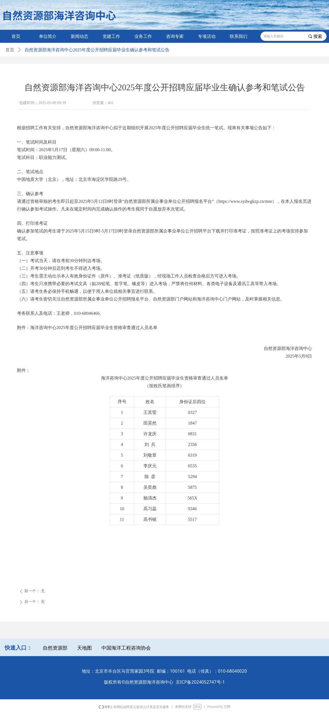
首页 (9, 49)
